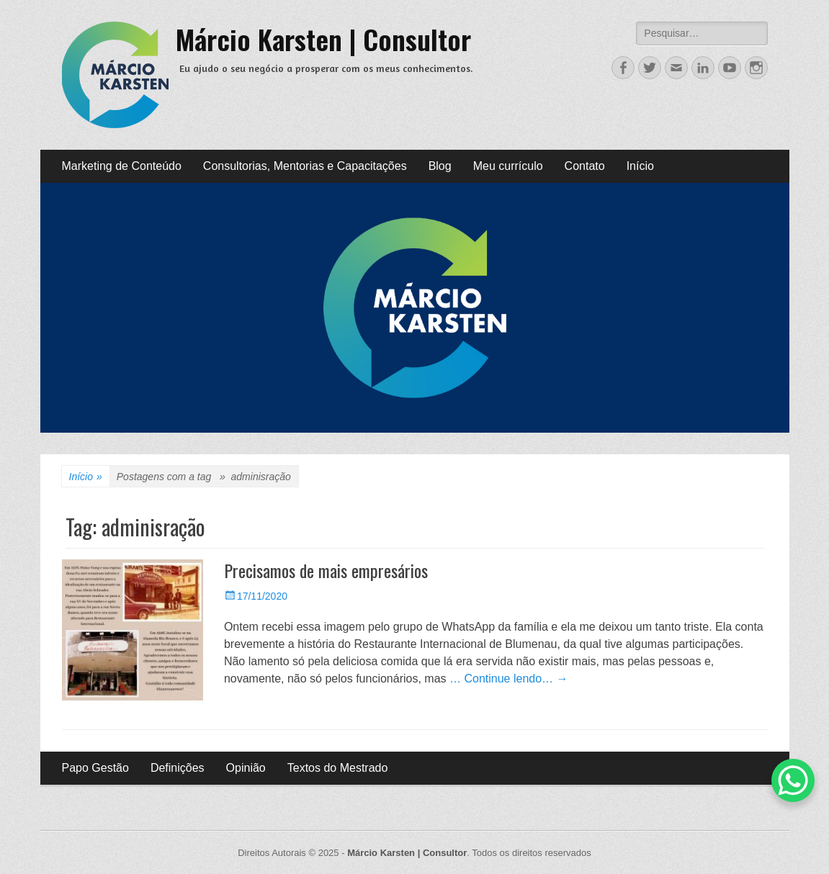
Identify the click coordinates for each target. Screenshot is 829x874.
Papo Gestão (95, 768)
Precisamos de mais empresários (326, 570)
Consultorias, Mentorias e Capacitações (305, 166)
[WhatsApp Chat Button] (793, 780)
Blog (440, 166)
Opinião (246, 768)
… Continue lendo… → (508, 678)
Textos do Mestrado (337, 768)
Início (640, 166)
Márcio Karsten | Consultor (323, 39)
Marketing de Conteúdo (122, 166)
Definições (178, 768)
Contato (585, 166)
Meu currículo (508, 166)
